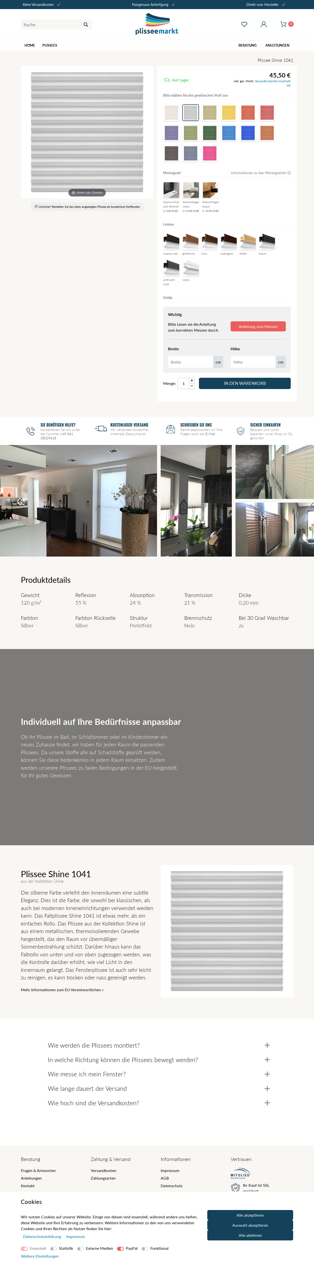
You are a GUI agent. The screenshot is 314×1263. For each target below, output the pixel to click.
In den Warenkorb (245, 383)
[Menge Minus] (192, 386)
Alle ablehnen (250, 1235)
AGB (165, 1178)
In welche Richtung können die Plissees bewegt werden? (159, 1059)
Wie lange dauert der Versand (159, 1088)
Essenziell (38, 1248)
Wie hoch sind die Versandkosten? (159, 1103)
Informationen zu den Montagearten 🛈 (261, 173)
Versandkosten (103, 1170)
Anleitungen (31, 1178)
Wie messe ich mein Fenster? (159, 1074)
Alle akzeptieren (250, 1215)
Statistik (66, 1248)
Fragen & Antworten (38, 1170)
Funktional (159, 1248)
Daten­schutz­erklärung (42, 1236)
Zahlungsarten (103, 1178)
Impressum (170, 1170)
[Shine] (87, 132)
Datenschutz (172, 1185)
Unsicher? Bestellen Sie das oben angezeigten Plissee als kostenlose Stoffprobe (87, 206)
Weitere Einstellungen (40, 1256)
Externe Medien (99, 1248)
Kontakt (28, 1185)
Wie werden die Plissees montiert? (159, 1045)
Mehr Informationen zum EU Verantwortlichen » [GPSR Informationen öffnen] (62, 989)
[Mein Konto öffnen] (264, 24)
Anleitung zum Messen (258, 326)
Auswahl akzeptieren (250, 1225)
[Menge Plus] (192, 380)
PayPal (132, 1248)
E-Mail (210, 434)
